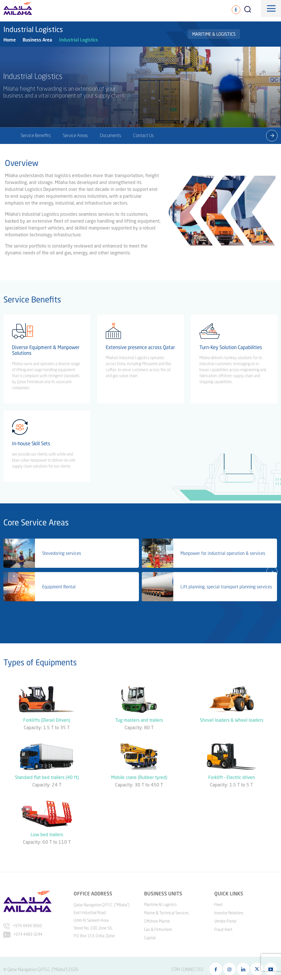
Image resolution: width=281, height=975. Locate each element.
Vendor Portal (225, 920)
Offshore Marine (157, 920)
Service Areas (75, 135)
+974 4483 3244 (22, 933)
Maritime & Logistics (213, 34)
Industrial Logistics (78, 39)
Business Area (37, 39)
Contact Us (143, 135)
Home (9, 39)
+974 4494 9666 (22, 925)
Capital (150, 937)
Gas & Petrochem (158, 928)
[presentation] (272, 135)
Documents (110, 135)
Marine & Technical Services (166, 912)
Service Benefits (36, 135)
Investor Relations (228, 912)
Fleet (218, 903)
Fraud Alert (223, 928)
